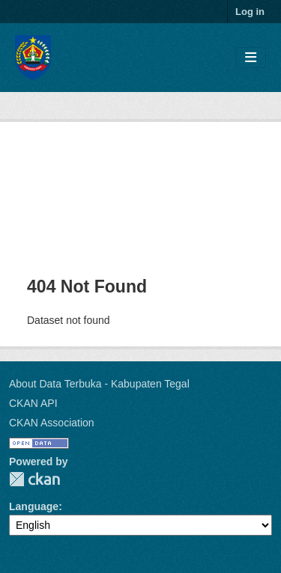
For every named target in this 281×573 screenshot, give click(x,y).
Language (33, 506)
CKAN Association (51, 423)
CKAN (34, 479)
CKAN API (33, 403)
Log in (250, 11)
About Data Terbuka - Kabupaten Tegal (99, 384)
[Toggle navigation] (250, 58)
